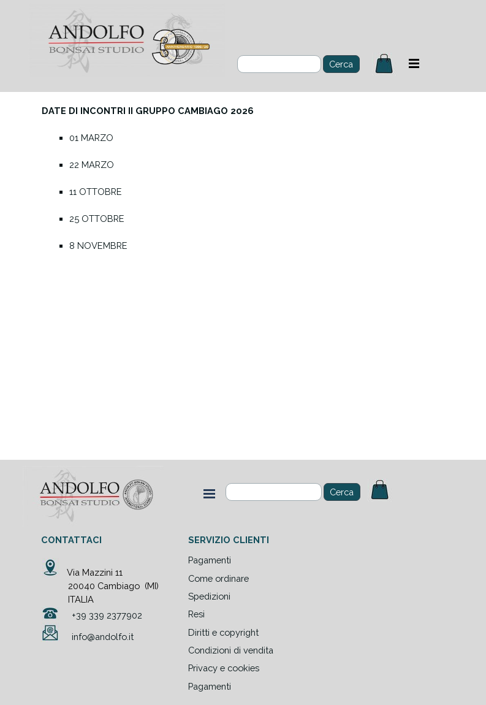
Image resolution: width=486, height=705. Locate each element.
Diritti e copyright (223, 632)
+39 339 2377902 (107, 615)
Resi (196, 614)
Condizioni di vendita (230, 650)
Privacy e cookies (223, 668)
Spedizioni (209, 596)
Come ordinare (218, 578)
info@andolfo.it (103, 636)
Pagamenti (209, 686)
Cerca (342, 492)
